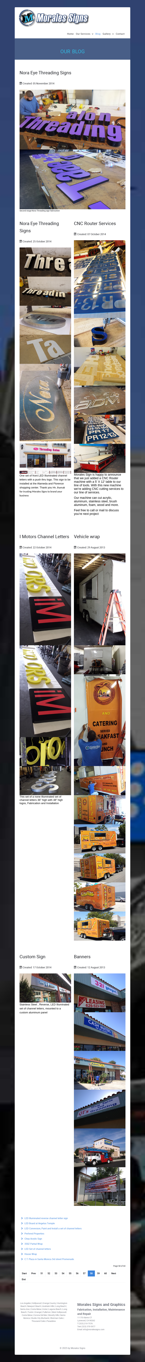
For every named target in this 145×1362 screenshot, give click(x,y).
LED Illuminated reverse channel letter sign (46, 1218)
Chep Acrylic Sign (33, 1238)
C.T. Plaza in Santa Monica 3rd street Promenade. (49, 1259)
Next (113, 1273)
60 (105, 1273)
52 (49, 1273)
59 (98, 1273)
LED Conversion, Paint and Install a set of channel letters (53, 1228)
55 (70, 1273)
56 (77, 1273)
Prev (33, 1273)
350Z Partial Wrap (33, 1244)
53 (56, 1273)
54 (63, 1273)
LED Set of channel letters (37, 1249)
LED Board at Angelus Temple (39, 1223)
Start (24, 1273)
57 (84, 1273)
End (24, 1279)
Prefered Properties (34, 1233)
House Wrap (30, 1254)
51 (41, 1273)
